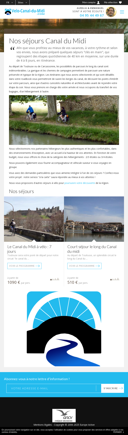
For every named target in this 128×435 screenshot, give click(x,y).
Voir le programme (22, 266)
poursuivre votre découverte (79, 183)
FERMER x (118, 432)
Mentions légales (43, 424)
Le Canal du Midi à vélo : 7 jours (29, 249)
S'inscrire (111, 388)
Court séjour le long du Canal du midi (91, 249)
